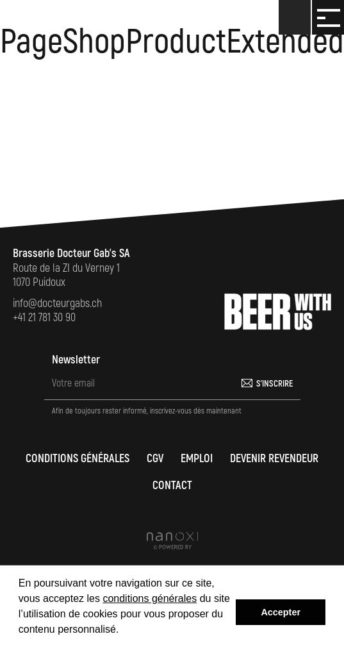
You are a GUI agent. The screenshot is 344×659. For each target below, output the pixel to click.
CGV (155, 458)
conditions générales (149, 598)
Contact (172, 485)
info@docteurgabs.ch (57, 303)
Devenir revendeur (274, 458)
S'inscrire (274, 383)
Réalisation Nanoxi (172, 541)
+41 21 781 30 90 (44, 317)
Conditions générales (77, 458)
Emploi (197, 458)
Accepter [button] (280, 612)
